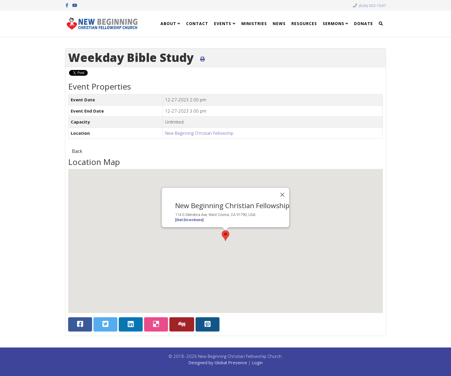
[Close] (282, 195)
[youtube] (74, 5)
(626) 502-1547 (372, 5)
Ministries (254, 23)
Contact (197, 23)
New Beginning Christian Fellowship (199, 133)
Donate (363, 23)
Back (77, 151)
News (279, 23)
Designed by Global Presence (217, 362)
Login (257, 362)
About (168, 23)
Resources (304, 23)
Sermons (333, 23)
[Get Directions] (189, 220)
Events (222, 23)
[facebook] (67, 5)
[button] (225, 235)
